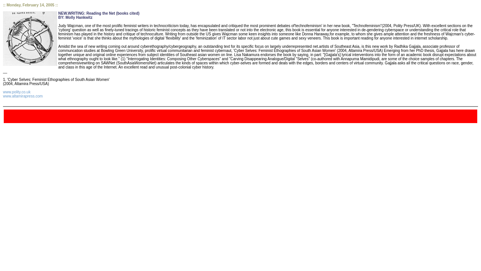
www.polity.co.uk (16, 92)
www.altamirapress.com (23, 96)
